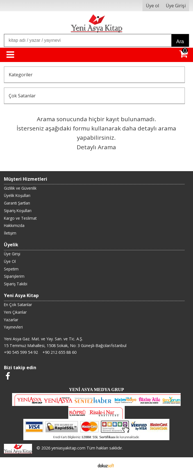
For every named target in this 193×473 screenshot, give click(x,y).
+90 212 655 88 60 (59, 352)
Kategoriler (21, 75)
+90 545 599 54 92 (21, 352)
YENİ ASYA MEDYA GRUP (96, 389)
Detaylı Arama (96, 147)
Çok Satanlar (22, 96)
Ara (180, 41)
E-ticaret (87, 465)
